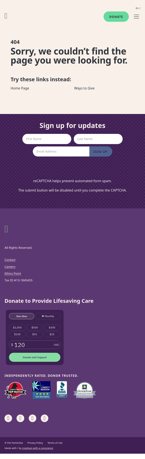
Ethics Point (12, 273)
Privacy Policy (35, 442)
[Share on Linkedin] (32, 418)
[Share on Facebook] (8, 418)
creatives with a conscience (37, 448)
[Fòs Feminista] (5, 15)
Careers (9, 267)
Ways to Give (84, 88)
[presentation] (72, 170)
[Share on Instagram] (20, 418)
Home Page (20, 88)
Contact (9, 260)
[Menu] (136, 16)
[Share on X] (44, 418)
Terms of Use (55, 442)
